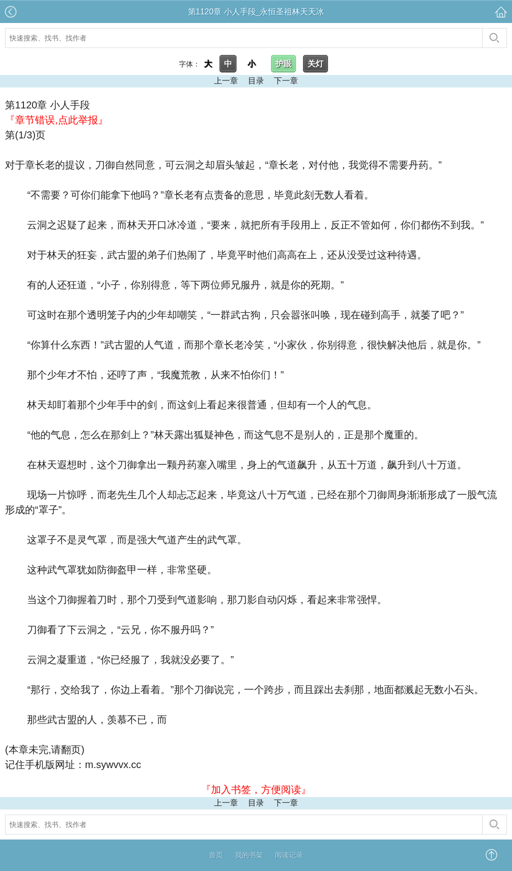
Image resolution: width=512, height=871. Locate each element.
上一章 (226, 80)
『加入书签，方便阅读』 (256, 789)
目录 (256, 80)
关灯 (316, 63)
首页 (216, 855)
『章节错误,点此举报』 (56, 119)
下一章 (286, 80)
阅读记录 (289, 855)
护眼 (284, 63)
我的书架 (249, 855)
